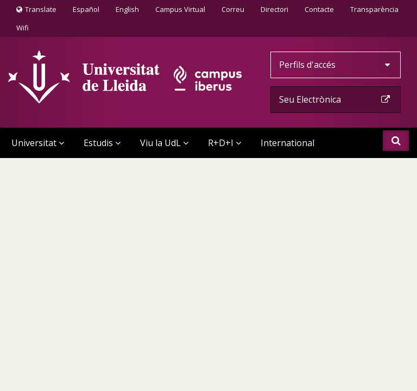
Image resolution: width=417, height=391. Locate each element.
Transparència (374, 9)
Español (86, 9)
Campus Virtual (180, 9)
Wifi (22, 28)
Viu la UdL (164, 143)
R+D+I (224, 143)
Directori (274, 9)
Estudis (102, 143)
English (127, 9)
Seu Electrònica (335, 99)
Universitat (37, 143)
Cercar (396, 141)
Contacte (319, 8)
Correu (233, 9)
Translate (36, 11)
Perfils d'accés (335, 65)
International (287, 143)
